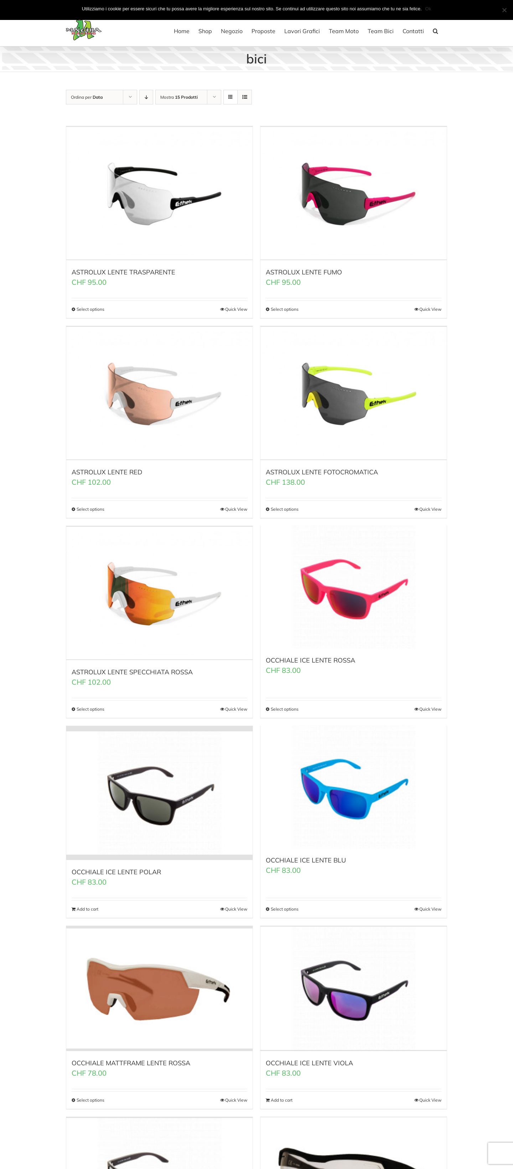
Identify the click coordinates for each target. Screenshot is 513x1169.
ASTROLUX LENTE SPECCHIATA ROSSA (132, 668)
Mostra (179, 97)
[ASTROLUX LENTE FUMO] (353, 192)
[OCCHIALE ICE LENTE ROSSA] (353, 585)
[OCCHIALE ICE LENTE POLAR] (159, 788)
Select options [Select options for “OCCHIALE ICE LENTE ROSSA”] (285, 705)
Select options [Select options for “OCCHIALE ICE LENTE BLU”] (285, 904)
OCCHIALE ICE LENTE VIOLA (309, 1057)
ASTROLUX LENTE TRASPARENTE (123, 271)
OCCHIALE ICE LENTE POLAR (116, 867)
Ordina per (87, 97)
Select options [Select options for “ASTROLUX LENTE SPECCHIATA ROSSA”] (90, 705)
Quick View (236, 307)
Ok (428, 8)
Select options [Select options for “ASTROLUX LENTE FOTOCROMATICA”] (285, 506)
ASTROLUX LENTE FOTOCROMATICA (322, 469)
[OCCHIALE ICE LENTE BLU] (353, 783)
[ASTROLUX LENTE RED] (159, 391)
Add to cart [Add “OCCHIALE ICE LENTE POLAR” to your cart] (87, 904)
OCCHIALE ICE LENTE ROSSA (310, 659)
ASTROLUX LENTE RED (107, 469)
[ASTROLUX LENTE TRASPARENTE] (159, 192)
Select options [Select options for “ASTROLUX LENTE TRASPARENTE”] (90, 307)
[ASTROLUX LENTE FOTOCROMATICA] (353, 391)
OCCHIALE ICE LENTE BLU (306, 857)
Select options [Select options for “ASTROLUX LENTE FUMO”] (285, 307)
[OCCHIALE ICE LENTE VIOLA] (353, 983)
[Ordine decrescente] (146, 97)
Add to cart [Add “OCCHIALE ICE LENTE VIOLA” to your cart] (281, 1094)
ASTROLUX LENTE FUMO (304, 271)
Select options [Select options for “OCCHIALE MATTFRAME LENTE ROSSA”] (90, 1094)
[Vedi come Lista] (245, 97)
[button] (435, 31)
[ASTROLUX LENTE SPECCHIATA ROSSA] (159, 590)
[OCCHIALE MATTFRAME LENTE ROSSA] (159, 983)
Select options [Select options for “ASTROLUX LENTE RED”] (90, 506)
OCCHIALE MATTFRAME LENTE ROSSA (131, 1057)
